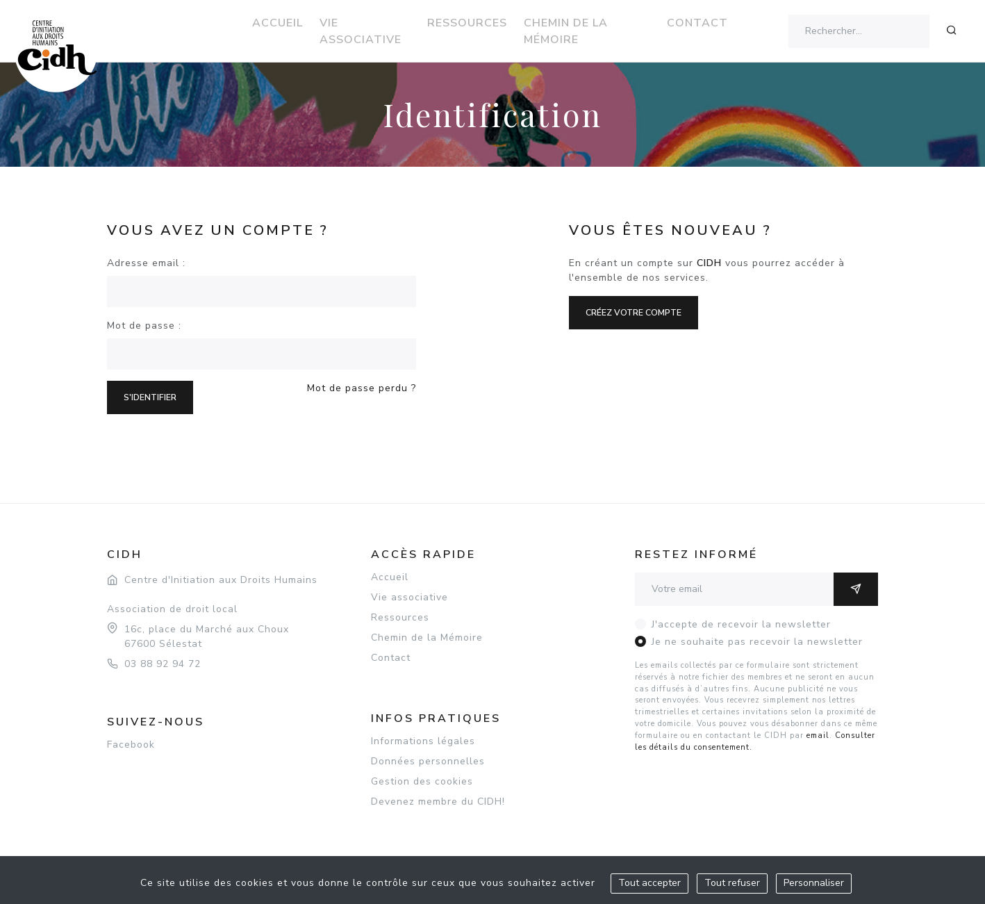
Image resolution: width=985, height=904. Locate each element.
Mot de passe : (144, 325)
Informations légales (423, 741)
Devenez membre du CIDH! (438, 801)
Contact (697, 23)
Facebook (131, 744)
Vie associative (361, 31)
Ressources (467, 23)
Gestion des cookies (422, 781)
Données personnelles (428, 761)
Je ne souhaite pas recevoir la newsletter (757, 641)
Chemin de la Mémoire (566, 31)
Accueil (277, 23)
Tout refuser (732, 882)
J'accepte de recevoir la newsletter (741, 624)
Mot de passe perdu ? (361, 388)
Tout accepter (649, 882)
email (817, 735)
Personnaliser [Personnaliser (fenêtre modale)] (814, 882)
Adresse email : (146, 263)
